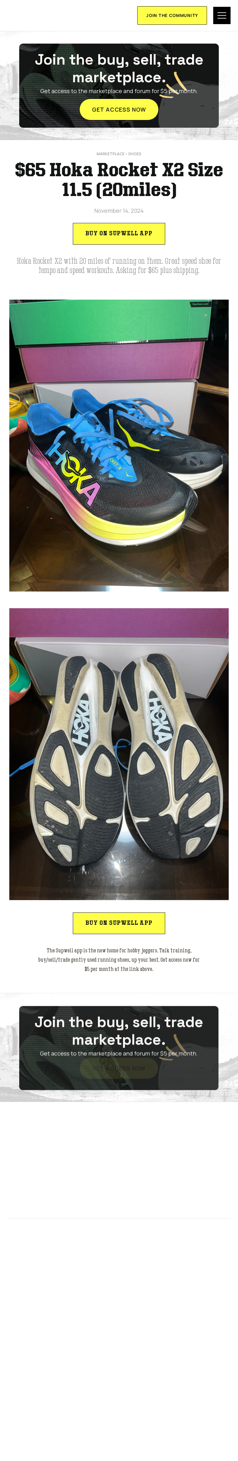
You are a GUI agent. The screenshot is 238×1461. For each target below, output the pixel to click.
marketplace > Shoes (119, 153)
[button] (222, 15)
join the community (172, 15)
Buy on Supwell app (119, 234)
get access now (119, 109)
